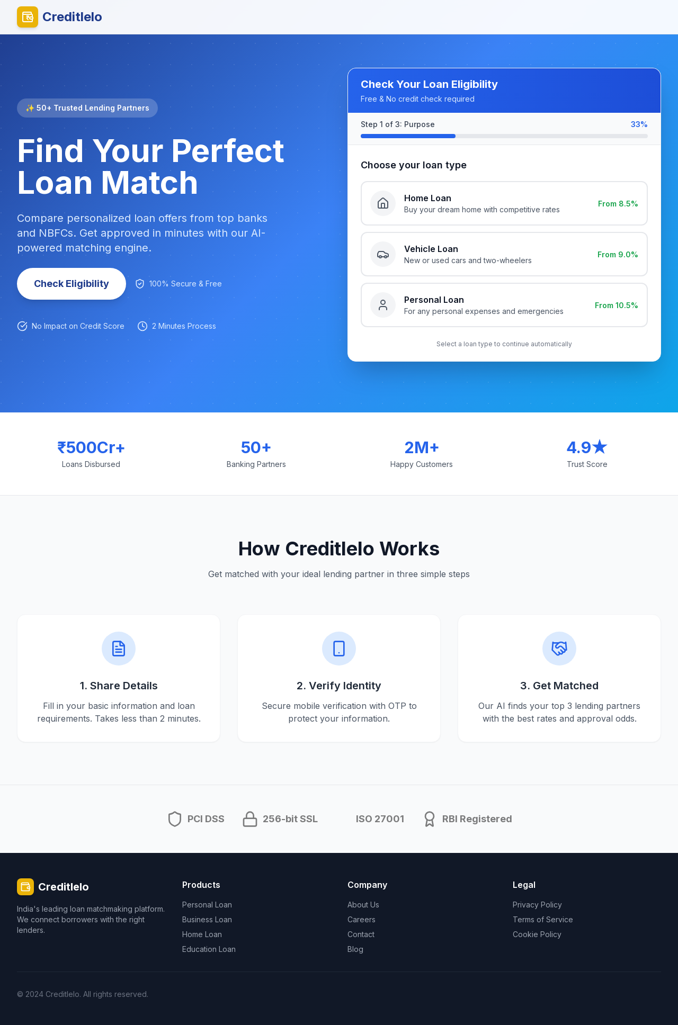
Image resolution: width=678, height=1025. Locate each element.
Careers (361, 919)
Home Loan (202, 934)
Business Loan (207, 919)
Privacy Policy (537, 904)
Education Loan (209, 949)
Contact (360, 934)
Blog (355, 949)
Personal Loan (207, 904)
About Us (363, 904)
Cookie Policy (537, 934)
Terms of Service (543, 919)
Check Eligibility (71, 283)
